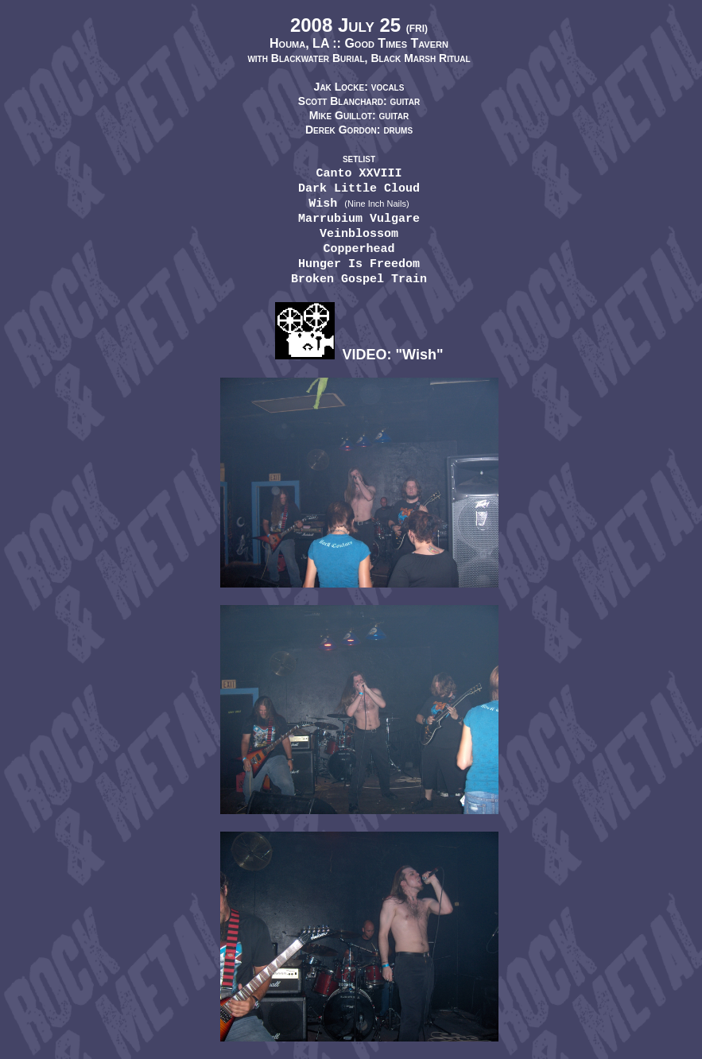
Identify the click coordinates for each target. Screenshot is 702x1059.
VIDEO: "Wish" (359, 355)
